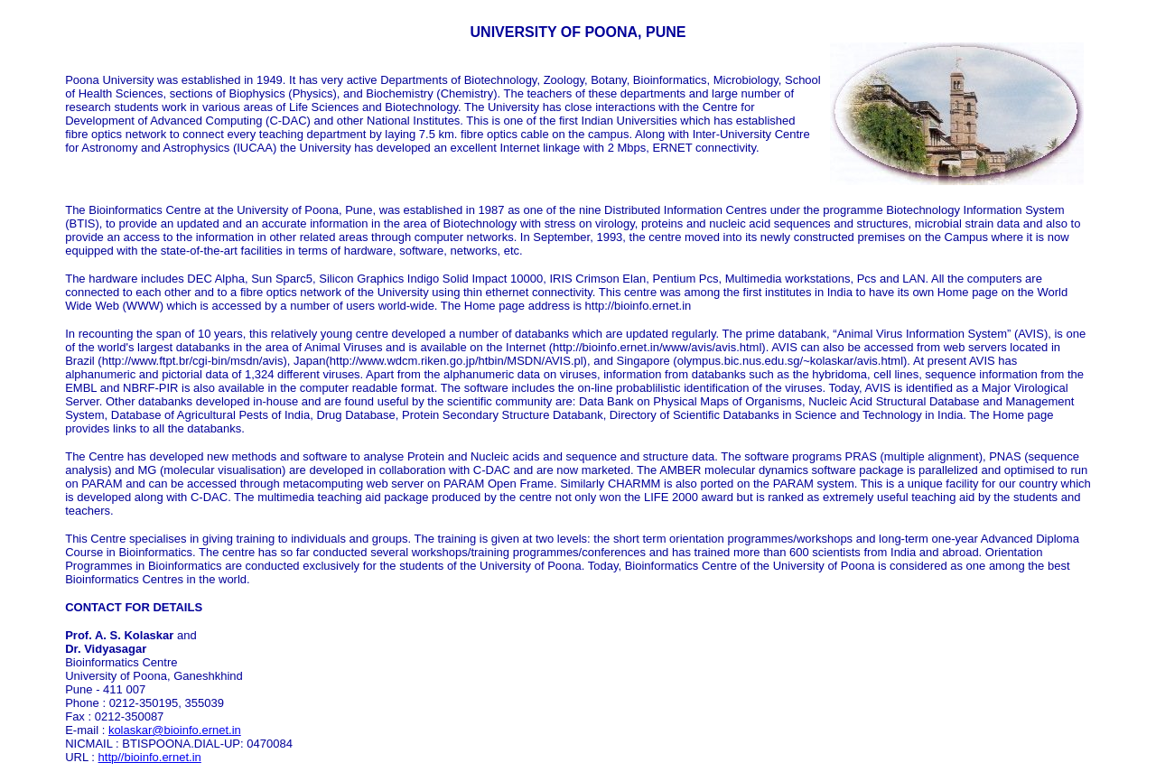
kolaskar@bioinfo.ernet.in (174, 730)
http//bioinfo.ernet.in (149, 757)
